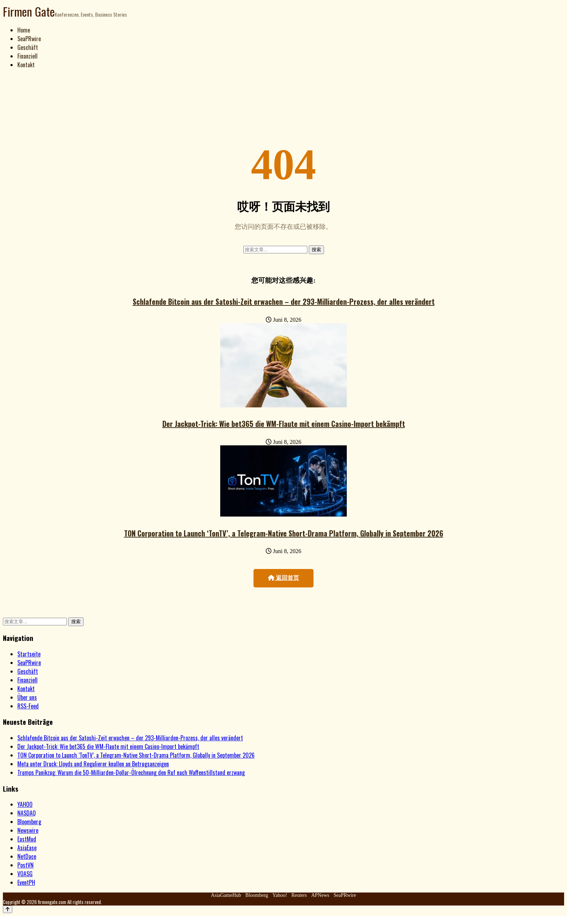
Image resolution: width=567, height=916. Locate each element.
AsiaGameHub (226, 895)
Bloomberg (29, 821)
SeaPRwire (29, 38)
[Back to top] (7, 909)
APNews (320, 895)
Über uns (27, 697)
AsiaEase (27, 847)
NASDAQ (26, 813)
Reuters (299, 895)
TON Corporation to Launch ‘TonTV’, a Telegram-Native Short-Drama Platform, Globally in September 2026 (283, 533)
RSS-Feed (28, 706)
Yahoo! (279, 895)
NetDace (26, 856)
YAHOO (25, 804)
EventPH (26, 882)
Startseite (28, 654)
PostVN (25, 865)
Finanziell (27, 56)
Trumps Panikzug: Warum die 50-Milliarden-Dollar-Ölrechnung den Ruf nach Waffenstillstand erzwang (131, 772)
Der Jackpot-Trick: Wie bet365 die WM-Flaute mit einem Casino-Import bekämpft (283, 423)
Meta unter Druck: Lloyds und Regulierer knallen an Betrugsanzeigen (93, 763)
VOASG (25, 873)
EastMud (26, 839)
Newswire (27, 830)
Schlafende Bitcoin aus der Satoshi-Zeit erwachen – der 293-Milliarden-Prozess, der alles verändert (284, 301)
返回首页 (283, 578)
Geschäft (27, 47)
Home (23, 30)
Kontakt (26, 64)
